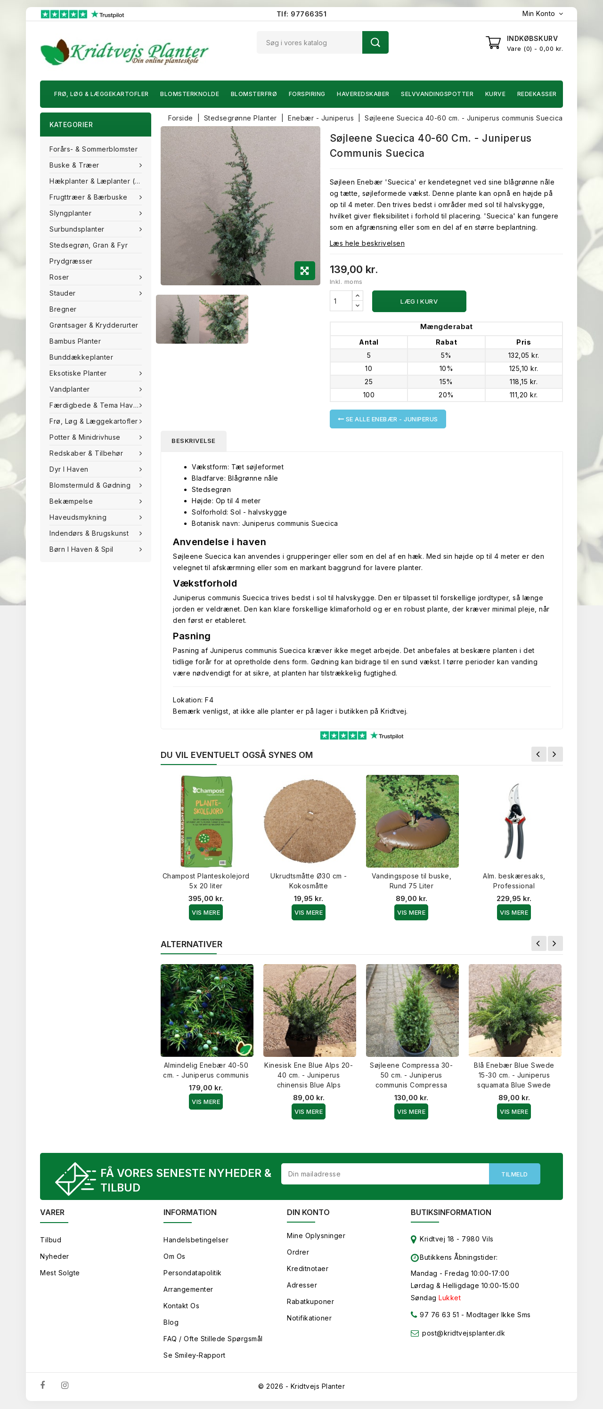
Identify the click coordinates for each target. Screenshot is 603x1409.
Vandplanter (70, 389)
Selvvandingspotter (437, 93)
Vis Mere (206, 913)
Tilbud (50, 1241)
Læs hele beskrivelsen (367, 243)
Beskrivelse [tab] (194, 441)
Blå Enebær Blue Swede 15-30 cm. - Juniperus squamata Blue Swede (514, 1075)
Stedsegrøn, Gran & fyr (88, 245)
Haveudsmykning (79, 517)
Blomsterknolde (189, 93)
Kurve (495, 93)
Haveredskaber (363, 93)
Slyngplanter (71, 213)
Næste (555, 754)
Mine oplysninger (316, 1236)
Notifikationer (309, 1319)
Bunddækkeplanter (81, 357)
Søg (375, 42)
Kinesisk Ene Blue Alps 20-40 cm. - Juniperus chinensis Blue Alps (308, 1075)
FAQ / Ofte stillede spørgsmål (213, 1340)
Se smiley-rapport (194, 1356)
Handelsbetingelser (195, 1241)
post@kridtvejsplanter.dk (463, 1334)
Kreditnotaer (307, 1269)
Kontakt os (181, 1307)
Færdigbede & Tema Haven (96, 405)
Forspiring (307, 93)
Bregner (63, 309)
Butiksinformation (451, 1213)
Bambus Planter (75, 341)
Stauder (63, 293)
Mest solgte (60, 1274)
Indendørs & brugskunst (90, 533)
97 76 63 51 (435, 1317)
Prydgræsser (71, 261)
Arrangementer (188, 1290)
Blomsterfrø (254, 93)
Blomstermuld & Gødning (91, 485)
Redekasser (537, 93)
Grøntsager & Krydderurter (94, 325)
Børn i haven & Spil (82, 549)
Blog (171, 1323)
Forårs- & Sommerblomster (93, 149)
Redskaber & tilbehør (87, 453)
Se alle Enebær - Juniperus (388, 419)
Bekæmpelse (72, 501)
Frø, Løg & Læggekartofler (101, 93)
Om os (174, 1257)
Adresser (302, 1286)
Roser (60, 277)
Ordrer (298, 1253)
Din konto (308, 1213)
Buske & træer (75, 165)
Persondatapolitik (192, 1274)
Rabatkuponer (310, 1302)
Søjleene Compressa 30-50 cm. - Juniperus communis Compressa (411, 1075)
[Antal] (341, 300)
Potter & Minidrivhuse (85, 437)
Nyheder (54, 1257)
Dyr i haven (69, 469)
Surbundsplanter (77, 229)
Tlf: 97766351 (302, 14)
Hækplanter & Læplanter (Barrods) (100, 181)
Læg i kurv (419, 301)
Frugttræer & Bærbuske (89, 197)
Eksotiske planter (79, 373)
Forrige (538, 754)
